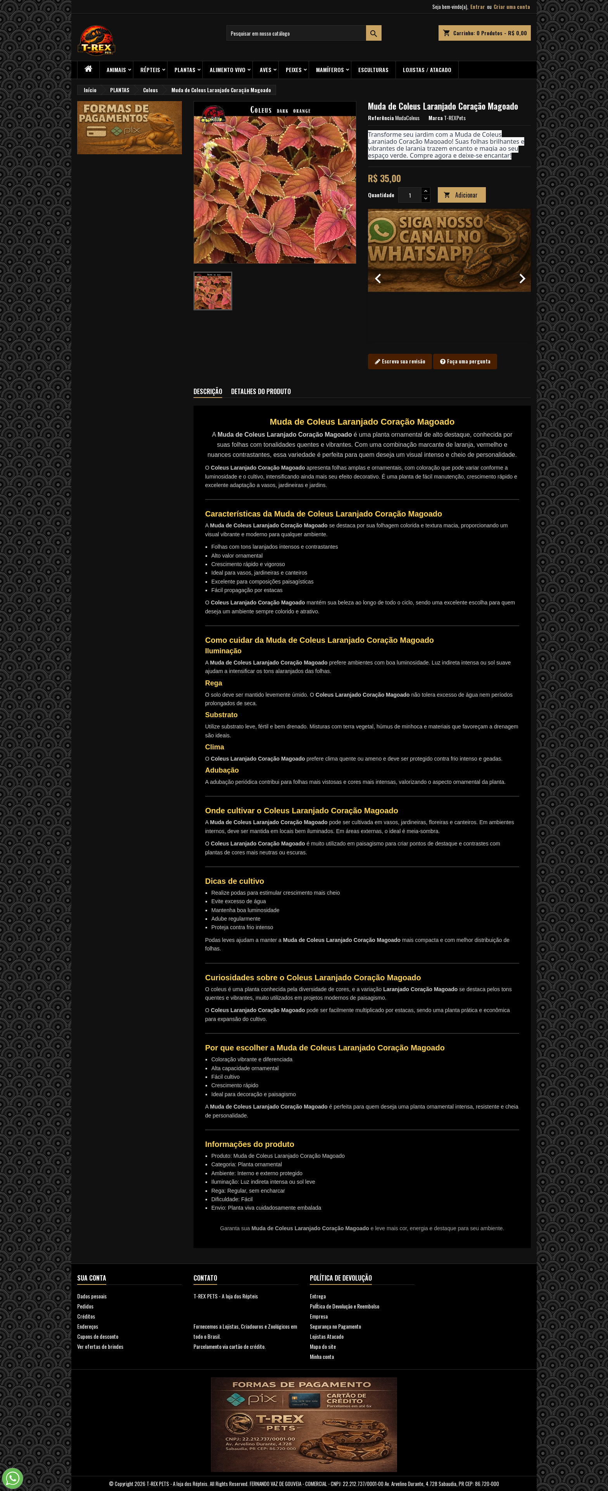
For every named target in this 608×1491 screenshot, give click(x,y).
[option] (449, 275)
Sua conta (91, 1278)
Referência (381, 117)
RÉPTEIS (150, 69)
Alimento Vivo (227, 69)
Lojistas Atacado (327, 1336)
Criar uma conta (512, 6)
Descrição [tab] (207, 391)
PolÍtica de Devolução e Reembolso (344, 1306)
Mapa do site (323, 1346)
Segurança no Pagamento (335, 1326)
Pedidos (85, 1306)
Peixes (294, 69)
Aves (265, 69)
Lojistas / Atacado (427, 69)
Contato (205, 1278)
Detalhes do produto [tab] (261, 391)
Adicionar (461, 195)
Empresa (319, 1316)
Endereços (87, 1326)
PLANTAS (184, 69)
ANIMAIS (116, 69)
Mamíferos (330, 69)
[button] (380, 275)
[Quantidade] (409, 195)
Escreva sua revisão (400, 361)
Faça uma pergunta (465, 361)
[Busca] (304, 33)
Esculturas (373, 69)
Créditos (86, 1316)
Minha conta (322, 1356)
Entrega (318, 1296)
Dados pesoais (92, 1296)
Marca (435, 117)
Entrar (477, 6)
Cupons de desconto (97, 1336)
